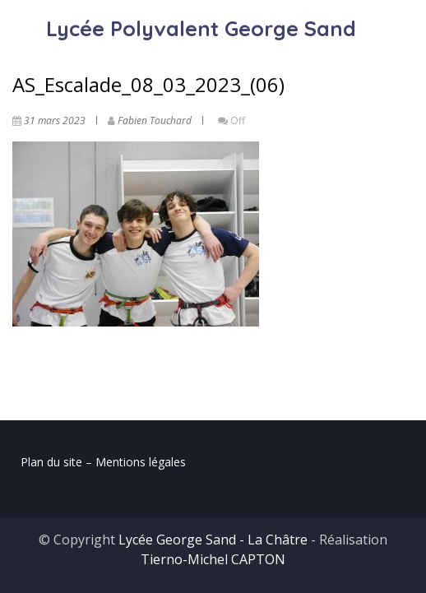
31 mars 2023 (55, 120)
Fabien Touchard (155, 120)
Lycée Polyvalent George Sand (201, 28)
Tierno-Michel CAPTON (213, 559)
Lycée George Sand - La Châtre (213, 539)
